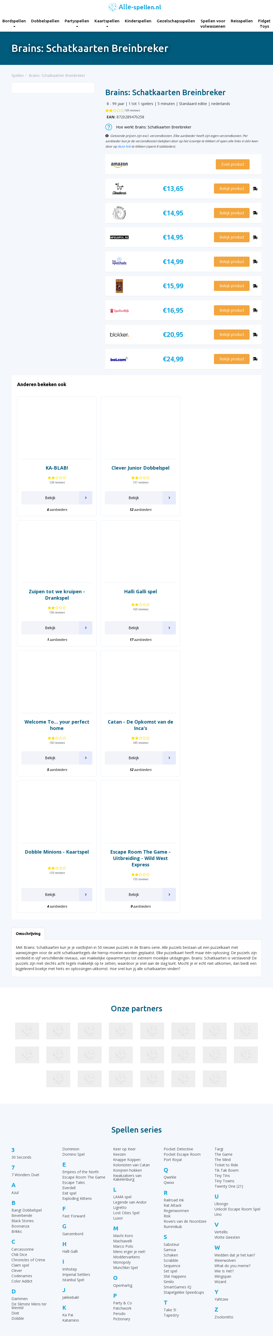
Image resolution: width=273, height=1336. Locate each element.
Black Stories (22, 1097)
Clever (16, 1146)
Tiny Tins (222, 1051)
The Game (223, 1030)
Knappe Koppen (126, 1035)
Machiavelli (122, 1117)
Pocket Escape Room (182, 1030)
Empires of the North (80, 1048)
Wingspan (222, 1152)
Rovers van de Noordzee (185, 1097)
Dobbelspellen (45, 21)
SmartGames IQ (177, 1163)
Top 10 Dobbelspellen (224, 1259)
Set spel (170, 1147)
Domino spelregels (156, 1279)
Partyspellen (77, 23)
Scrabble (171, 1136)
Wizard (220, 1157)
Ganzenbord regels (156, 1259)
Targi (218, 1025)
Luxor (118, 1094)
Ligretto (120, 1083)
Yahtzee (221, 1175)
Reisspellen (242, 21)
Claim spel (20, 1141)
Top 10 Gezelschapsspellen (228, 1246)
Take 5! (170, 1186)
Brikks (16, 1107)
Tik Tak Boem (226, 1046)
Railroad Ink (174, 1076)
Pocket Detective (178, 1025)
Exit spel (69, 1069)
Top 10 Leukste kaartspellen (229, 1266)
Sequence (172, 1141)
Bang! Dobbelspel (26, 1086)
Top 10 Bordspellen (222, 1239)
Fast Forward (73, 1092)
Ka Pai (67, 1191)
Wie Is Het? (224, 1147)
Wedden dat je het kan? (234, 1131)
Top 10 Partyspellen (222, 1272)
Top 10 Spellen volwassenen (229, 1286)
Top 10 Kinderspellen (223, 1252)
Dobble (17, 1194)
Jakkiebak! (70, 1173)
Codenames (21, 1151)
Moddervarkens (126, 1133)
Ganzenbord (72, 1109)
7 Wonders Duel (25, 1051)
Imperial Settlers (76, 1150)
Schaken (171, 1131)
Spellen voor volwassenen (212, 23)
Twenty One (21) (228, 1062)
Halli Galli (70, 1127)
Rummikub (173, 1102)
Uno (218, 1090)
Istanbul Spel (73, 1155)
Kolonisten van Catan (131, 1040)
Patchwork (122, 1184)
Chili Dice (19, 1130)
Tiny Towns (224, 1056)
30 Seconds (21, 1033)
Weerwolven (225, 1136)
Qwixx (169, 1058)
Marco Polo (123, 1122)
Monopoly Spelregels (158, 1292)
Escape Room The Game (83, 1053)
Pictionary (121, 1195)
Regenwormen (176, 1086)
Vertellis (221, 1108)
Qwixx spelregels (154, 1286)
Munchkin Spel (125, 1143)
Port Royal (173, 1035)
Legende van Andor (130, 1078)
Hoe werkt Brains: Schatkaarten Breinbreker (148, 127)
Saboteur (171, 1120)
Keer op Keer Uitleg (157, 1299)
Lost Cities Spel (126, 1089)
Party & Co (122, 1179)
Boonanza (20, 1102)
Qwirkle (170, 1053)
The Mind (222, 1035)
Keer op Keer (124, 1025)
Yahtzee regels (153, 1272)
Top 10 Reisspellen (221, 1279)
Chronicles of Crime (28, 1135)
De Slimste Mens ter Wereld (29, 1182)
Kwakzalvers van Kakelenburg (127, 1053)
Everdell (69, 1064)
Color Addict (21, 1157)
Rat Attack (172, 1081)
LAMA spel (122, 1073)
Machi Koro (123, 1111)
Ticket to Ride (226, 1040)
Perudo (119, 1189)
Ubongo (221, 1080)
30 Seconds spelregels (159, 1239)
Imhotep (69, 1145)
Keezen (119, 1030)
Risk (167, 1092)
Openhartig (122, 1161)
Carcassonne (22, 1125)
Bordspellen (86, 1239)
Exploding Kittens (77, 1074)
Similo (169, 1157)
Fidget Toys (86, 1292)
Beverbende (21, 1091)
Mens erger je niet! (129, 1127)
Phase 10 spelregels (157, 1306)
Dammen (19, 1175)
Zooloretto (223, 1193)
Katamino (70, 1196)
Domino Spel (73, 1030)
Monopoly (122, 1138)
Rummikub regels (155, 1246)
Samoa (170, 1125)
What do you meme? (232, 1141)
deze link (124, 146)
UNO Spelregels (154, 1252)
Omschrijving (28, 810)
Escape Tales (73, 1058)
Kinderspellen (138, 21)
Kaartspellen (106, 23)
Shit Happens (175, 1152)
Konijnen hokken (127, 1046)
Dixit (15, 1189)
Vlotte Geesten (227, 1113)
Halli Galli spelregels (157, 1266)
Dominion (70, 1025)
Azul (15, 1068)
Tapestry (171, 1191)
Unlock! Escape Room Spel (237, 1085)
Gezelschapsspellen (176, 21)
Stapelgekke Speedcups (184, 1168)
